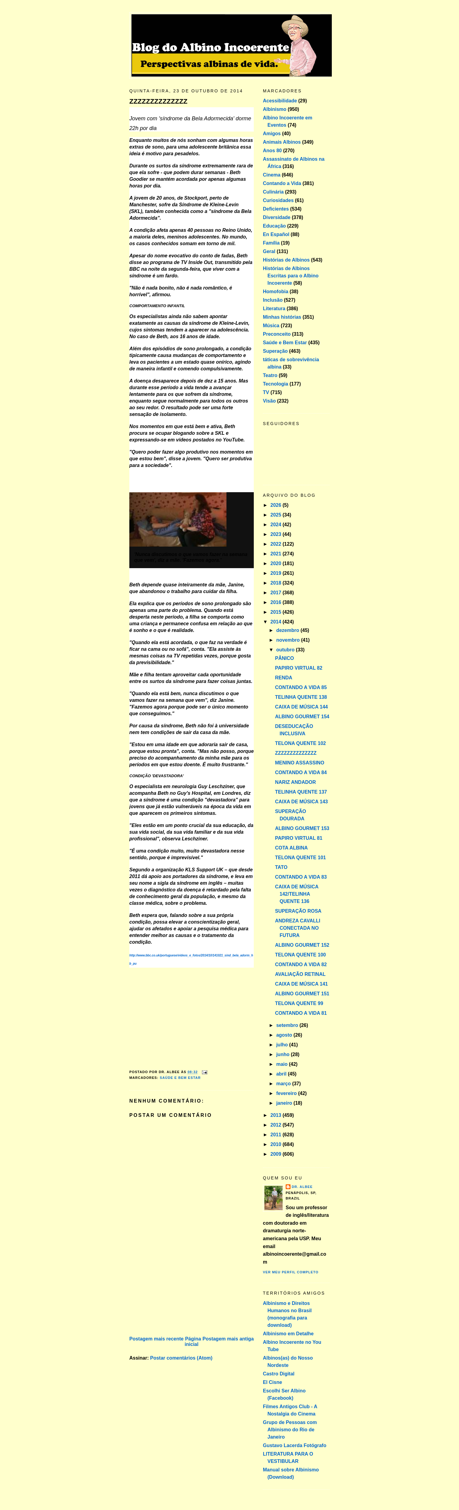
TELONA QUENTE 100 (300, 954)
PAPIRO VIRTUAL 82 (298, 668)
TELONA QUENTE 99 (299, 1003)
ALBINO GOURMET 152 (302, 945)
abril (282, 1073)
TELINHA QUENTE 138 (301, 697)
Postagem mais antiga (228, 1338)
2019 (276, 573)
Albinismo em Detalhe (288, 1333)
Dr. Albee (302, 1187)
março (284, 1083)
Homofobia (275, 291)
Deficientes (276, 208)
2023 (276, 534)
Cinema (271, 174)
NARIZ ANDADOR (295, 782)
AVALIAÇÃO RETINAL (300, 974)
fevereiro (287, 1093)
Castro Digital (278, 1373)
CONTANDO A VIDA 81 (301, 1013)
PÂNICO (284, 658)
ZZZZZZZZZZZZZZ (158, 101)
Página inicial (193, 1341)
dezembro (288, 630)
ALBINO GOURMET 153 (302, 828)
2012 (276, 1124)
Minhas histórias (282, 317)
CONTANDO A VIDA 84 (301, 772)
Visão (269, 400)
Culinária (273, 191)
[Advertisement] (174, 1292)
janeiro (285, 1103)
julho (282, 1044)
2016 (276, 602)
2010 (276, 1144)
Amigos (272, 133)
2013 (276, 1115)
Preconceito (277, 334)
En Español (276, 234)
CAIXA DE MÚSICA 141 (301, 984)
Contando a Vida (282, 183)
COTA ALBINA (291, 847)
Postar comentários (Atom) (181, 1358)
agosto (285, 1035)
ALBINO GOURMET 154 (302, 716)
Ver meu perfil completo (290, 1272)
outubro (286, 649)
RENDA (283, 677)
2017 (276, 592)
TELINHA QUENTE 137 (301, 791)
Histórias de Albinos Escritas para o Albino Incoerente (290, 276)
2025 (276, 514)
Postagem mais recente (156, 1338)
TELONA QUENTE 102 (300, 743)
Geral (269, 251)
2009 (276, 1154)
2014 (276, 621)
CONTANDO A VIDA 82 (301, 964)
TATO (281, 867)
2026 (276, 505)
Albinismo (274, 109)
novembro (288, 640)
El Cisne (272, 1382)
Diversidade (277, 217)
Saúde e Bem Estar (180, 1077)
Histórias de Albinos (286, 260)
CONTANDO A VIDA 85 (301, 687)
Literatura (274, 308)
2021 (276, 553)
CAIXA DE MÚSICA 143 (301, 801)
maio (282, 1064)
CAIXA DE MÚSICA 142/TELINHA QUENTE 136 (296, 894)
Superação (275, 351)
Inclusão (273, 300)
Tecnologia (275, 383)
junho (283, 1054)
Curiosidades (278, 200)
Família (271, 242)
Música (271, 325)
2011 (276, 1134)
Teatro (270, 375)
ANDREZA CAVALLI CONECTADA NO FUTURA (297, 928)
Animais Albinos (282, 142)
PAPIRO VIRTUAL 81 (298, 838)
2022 (276, 544)
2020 (276, 563)
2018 (276, 582)
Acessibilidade (280, 100)
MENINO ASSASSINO (299, 762)
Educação (274, 225)
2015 (276, 612)
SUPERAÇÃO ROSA (298, 911)
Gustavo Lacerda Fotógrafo (294, 1445)
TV (266, 392)
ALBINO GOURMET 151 (302, 993)
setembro (287, 1025)
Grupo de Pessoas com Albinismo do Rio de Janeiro (290, 1430)
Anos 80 (272, 150)
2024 (276, 524)
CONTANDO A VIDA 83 (301, 877)
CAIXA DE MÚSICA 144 (301, 706)
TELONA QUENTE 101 (300, 857)
